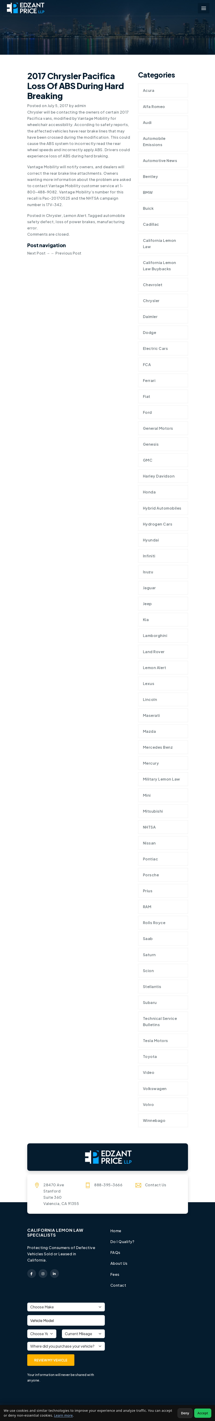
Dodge (149, 332)
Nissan (149, 843)
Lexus (148, 684)
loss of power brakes (75, 221)
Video (148, 1073)
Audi (147, 122)
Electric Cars (155, 348)
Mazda (149, 732)
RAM (147, 907)
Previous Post (66, 253)
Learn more (63, 1415)
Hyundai (151, 540)
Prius (148, 891)
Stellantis (152, 987)
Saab (148, 939)
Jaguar (149, 588)
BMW (148, 192)
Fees (114, 1275)
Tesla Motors (155, 1041)
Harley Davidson (159, 476)
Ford (147, 412)
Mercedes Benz (158, 748)
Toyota (150, 1057)
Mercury (151, 764)
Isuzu (148, 572)
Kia (146, 620)
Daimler (150, 316)
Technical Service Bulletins (160, 1022)
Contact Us (155, 1186)
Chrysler (53, 215)
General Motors (158, 428)
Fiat (147, 396)
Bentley (150, 176)
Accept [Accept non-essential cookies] (202, 1413)
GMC (148, 460)
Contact (118, 1286)
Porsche (151, 875)
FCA (147, 364)
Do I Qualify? (122, 1242)
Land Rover (154, 652)
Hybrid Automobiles (162, 508)
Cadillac (151, 224)
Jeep (147, 604)
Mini (147, 795)
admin (81, 105)
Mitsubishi (153, 811)
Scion (148, 971)
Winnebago (154, 1121)
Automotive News (160, 160)
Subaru (150, 1003)
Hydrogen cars (158, 524)
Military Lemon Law (161, 780)
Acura (148, 90)
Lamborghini (155, 636)
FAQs (115, 1253)
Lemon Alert (75, 215)
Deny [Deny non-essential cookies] (185, 1413)
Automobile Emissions (154, 141)
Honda (149, 492)
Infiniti (149, 556)
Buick (148, 208)
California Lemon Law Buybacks (159, 265)
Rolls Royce (154, 923)
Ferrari (149, 380)
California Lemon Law (159, 243)
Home (115, 1231)
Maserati (151, 716)
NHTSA (149, 827)
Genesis (151, 444)
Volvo (148, 1105)
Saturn (149, 955)
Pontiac (150, 859)
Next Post (38, 253)
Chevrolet (153, 284)
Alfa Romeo (154, 106)
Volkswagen (155, 1089)
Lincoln (150, 700)
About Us (118, 1264)
